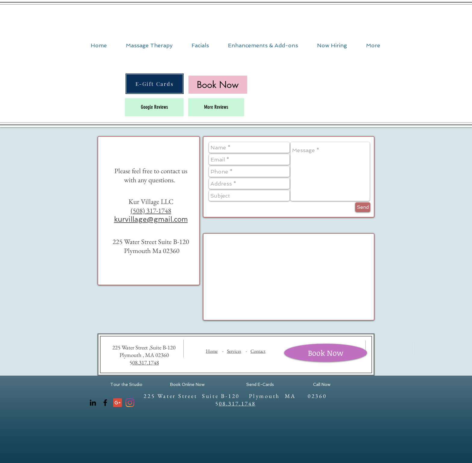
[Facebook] (105, 402)
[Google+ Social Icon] (117, 402)
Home (212, 351)
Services (234, 351)
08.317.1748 (145, 362)
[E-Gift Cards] (154, 83)
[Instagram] (130, 402)
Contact (258, 351)
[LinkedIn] (92, 402)
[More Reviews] (216, 107)
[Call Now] (321, 385)
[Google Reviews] (154, 107)
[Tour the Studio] (126, 385)
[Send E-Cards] (260, 384)
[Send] (362, 207)
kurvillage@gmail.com (151, 219)
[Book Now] (325, 353)
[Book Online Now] (187, 384)
